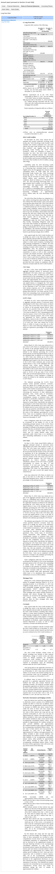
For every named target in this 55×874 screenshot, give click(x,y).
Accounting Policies (46, 6)
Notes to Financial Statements (30, 6)
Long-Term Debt (5, 22)
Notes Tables (5, 9)
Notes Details (15, 9)
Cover (3, 6)
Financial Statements (13, 6)
